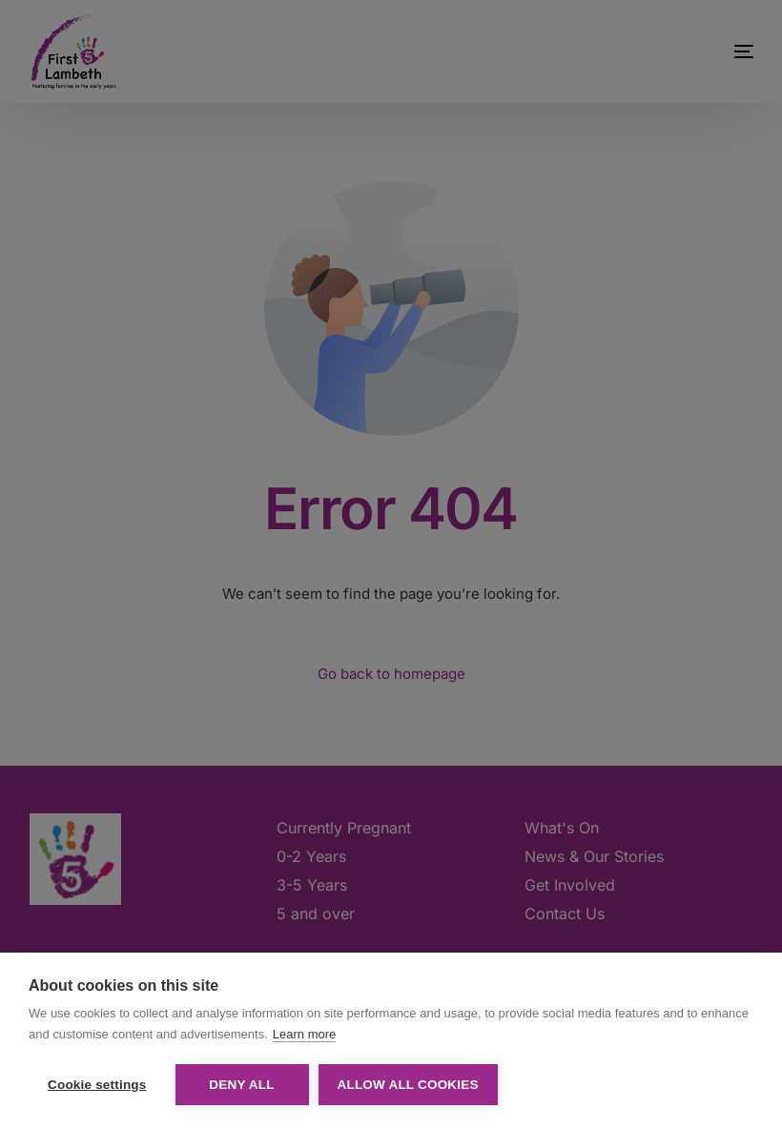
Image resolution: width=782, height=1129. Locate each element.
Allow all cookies (408, 1085)
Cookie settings (97, 1085)
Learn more (304, 1034)
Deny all (241, 1085)
